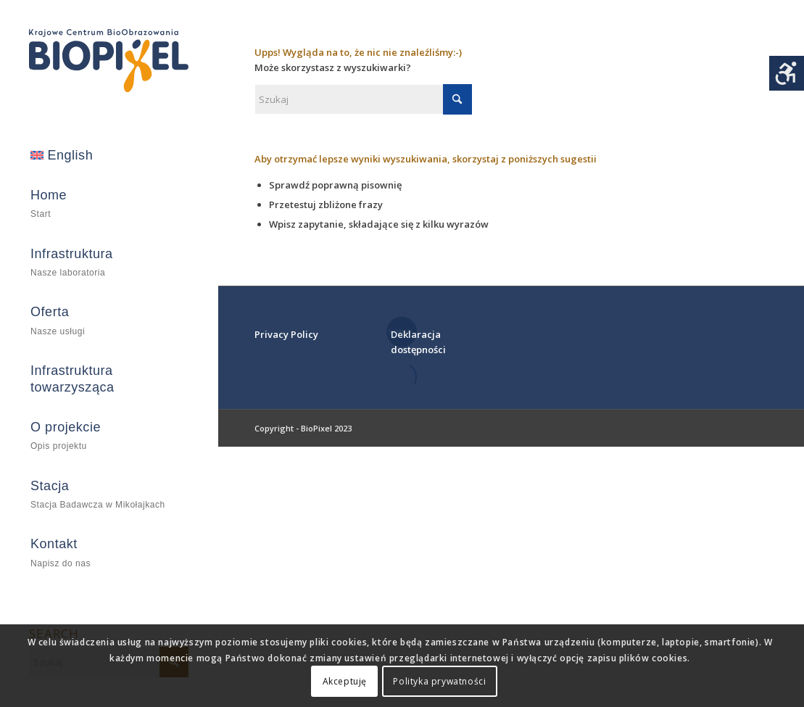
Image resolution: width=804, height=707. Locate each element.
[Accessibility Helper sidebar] (786, 73)
